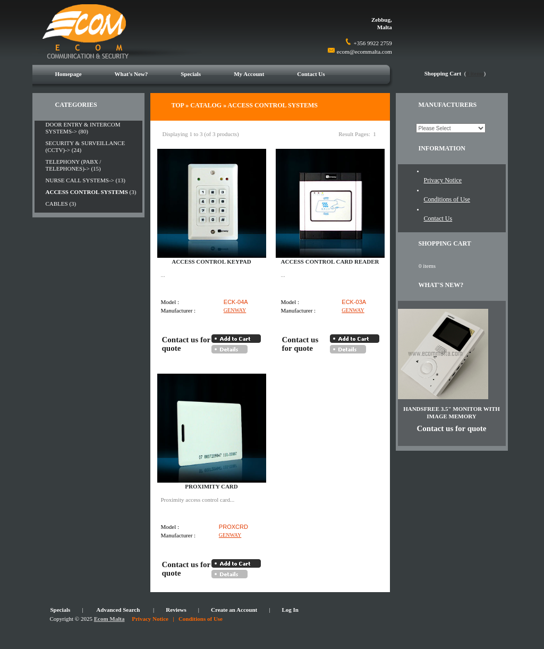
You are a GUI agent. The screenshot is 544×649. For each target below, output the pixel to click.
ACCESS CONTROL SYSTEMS (273, 105)
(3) (91, 192)
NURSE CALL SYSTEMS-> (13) (85, 180)
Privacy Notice (443, 180)
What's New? (131, 74)
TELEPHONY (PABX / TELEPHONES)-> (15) (73, 165)
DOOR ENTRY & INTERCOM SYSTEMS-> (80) (83, 127)
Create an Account (234, 609)
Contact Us (311, 74)
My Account (249, 74)
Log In (290, 609)
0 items (474, 73)
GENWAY (235, 310)
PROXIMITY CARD (211, 486)
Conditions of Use (447, 199)
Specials (191, 74)
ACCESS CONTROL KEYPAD (211, 261)
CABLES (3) (61, 203)
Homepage (68, 74)
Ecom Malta (109, 619)
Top (178, 105)
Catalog (206, 105)
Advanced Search (118, 609)
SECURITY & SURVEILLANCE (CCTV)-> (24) (85, 146)
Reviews (176, 609)
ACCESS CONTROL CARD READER (330, 261)
